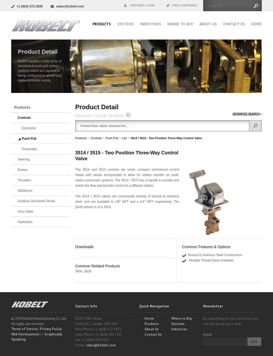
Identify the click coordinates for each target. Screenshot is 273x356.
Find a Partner (181, 5)
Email (207, 334)
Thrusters (24, 180)
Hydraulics (25, 222)
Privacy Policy (51, 329)
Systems (125, 24)
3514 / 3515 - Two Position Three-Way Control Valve (166, 138)
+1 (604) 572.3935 (30, 6)
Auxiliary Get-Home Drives (36, 201)
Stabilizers (25, 191)
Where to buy (180, 24)
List (124, 138)
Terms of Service (24, 329)
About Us (208, 24)
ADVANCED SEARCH (247, 113)
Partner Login (139, 5)
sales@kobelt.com (101, 345)
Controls (96, 138)
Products (102, 24)
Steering (24, 159)
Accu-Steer (25, 211)
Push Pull (112, 138)
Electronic (29, 128)
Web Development (25, 334)
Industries (150, 24)
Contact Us (234, 24)
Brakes (22, 170)
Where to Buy (181, 318)
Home (256, 24)
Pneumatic (29, 149)
